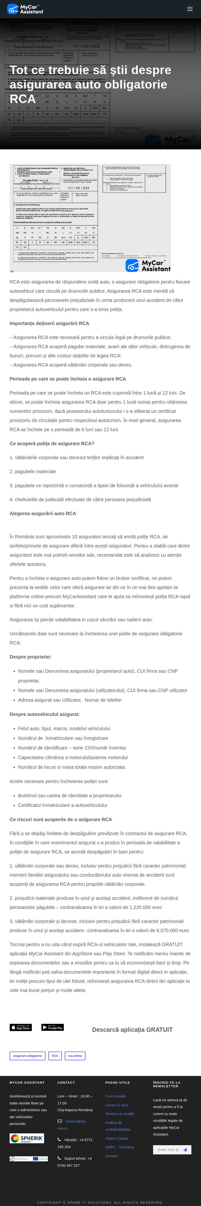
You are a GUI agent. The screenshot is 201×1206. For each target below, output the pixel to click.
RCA (55, 1056)
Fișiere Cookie (117, 1138)
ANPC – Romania (119, 1147)
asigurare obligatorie (27, 1056)
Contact (111, 1156)
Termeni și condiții (119, 1114)
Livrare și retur (117, 1105)
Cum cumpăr (115, 1096)
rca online (75, 1056)
